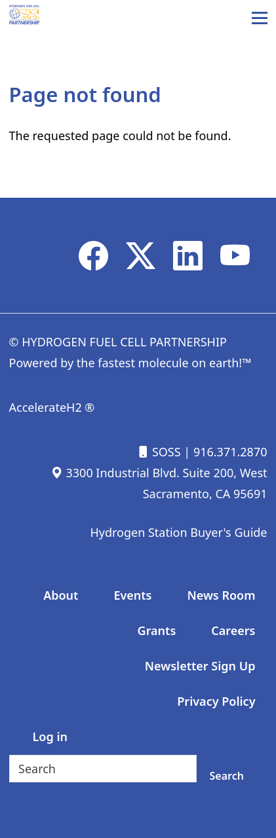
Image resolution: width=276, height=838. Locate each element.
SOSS (158, 452)
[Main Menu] (259, 17)
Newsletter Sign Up (200, 666)
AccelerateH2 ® (52, 407)
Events (132, 595)
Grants (157, 630)
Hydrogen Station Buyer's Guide (178, 532)
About (60, 595)
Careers (233, 630)
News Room (221, 595)
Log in (50, 736)
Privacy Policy (216, 701)
